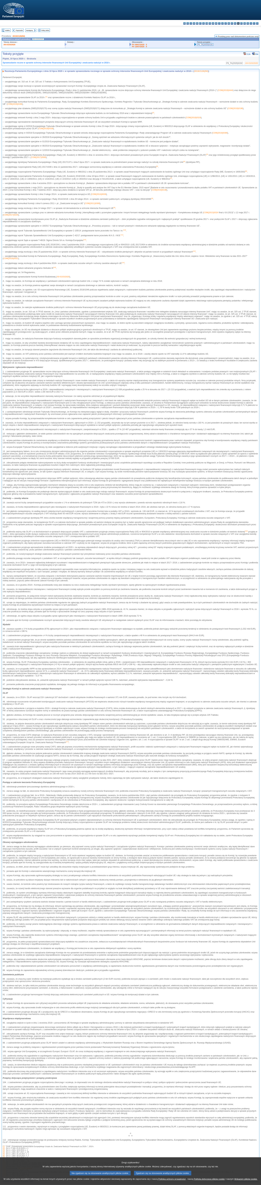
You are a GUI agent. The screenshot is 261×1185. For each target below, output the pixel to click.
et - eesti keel (200, 23)
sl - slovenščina (251, 23)
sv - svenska (257, 23)
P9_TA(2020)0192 (205, 45)
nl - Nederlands (235, 23)
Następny (29, 30)
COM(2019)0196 (14, 104)
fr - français (210, 23)
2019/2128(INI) (18, 36)
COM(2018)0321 (10, 258)
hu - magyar (229, 23)
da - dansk (194, 23)
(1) (4, 1146)
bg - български (184, 23)
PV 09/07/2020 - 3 (139, 45)
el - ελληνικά (203, 23)
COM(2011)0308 (92, 203)
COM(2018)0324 (193, 117)
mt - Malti (232, 23)
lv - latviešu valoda (222, 23)
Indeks (7, 30)
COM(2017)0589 (38, 157)
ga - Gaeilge (213, 23)
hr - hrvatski (216, 23)
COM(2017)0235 (10, 215)
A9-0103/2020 (9, 45)
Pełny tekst (45, 30)
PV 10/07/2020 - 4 (139, 47)
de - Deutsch (197, 23)
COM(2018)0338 (45, 128)
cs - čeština (191, 23)
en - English (206, 23)
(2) (4, 1148)
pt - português (241, 23)
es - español (187, 23)
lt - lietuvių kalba (225, 23)
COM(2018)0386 (220, 133)
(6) (4, 1156)
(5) (4, 1154)
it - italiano (219, 23)
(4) (4, 1152)
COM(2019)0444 (225, 90)
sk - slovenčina (248, 23)
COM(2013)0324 (211, 212)
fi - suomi (254, 23)
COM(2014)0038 (98, 194)
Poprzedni (19, 30)
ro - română (244, 23)
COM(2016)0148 (159, 190)
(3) (4, 1150)
